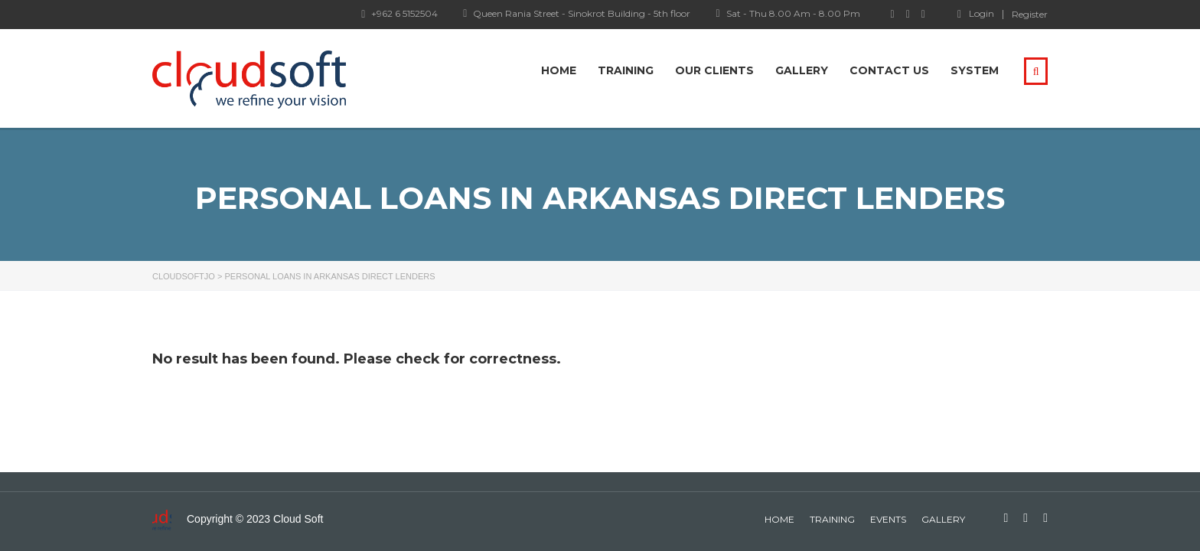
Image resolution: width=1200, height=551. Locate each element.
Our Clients (714, 70)
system (975, 70)
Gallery (801, 70)
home (779, 519)
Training (626, 70)
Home (558, 70)
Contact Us (889, 70)
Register (1030, 14)
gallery (943, 519)
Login (975, 13)
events (888, 519)
